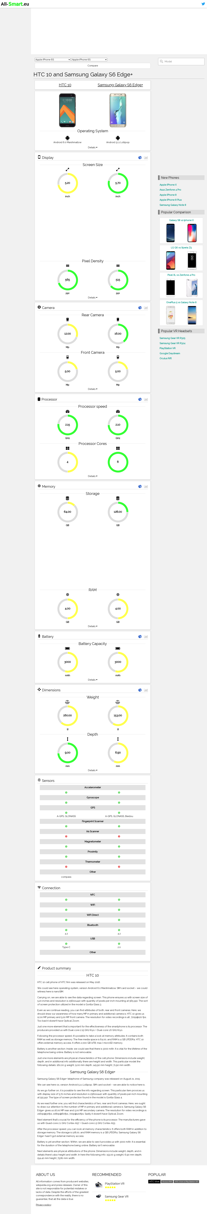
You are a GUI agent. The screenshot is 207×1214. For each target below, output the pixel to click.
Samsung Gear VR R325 (172, 338)
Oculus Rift (166, 358)
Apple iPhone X (168, 184)
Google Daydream (170, 353)
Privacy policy (43, 1204)
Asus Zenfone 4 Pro (170, 189)
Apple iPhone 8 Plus (171, 199)
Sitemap (6, 34)
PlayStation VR (168, 348)
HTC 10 (65, 85)
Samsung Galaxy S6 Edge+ (120, 85)
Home (5, 10)
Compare (93, 65)
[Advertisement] (119, 31)
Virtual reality (10, 22)
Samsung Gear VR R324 (172, 343)
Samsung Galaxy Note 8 (173, 205)
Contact (6, 29)
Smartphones (10, 16)
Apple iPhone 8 (168, 195)
